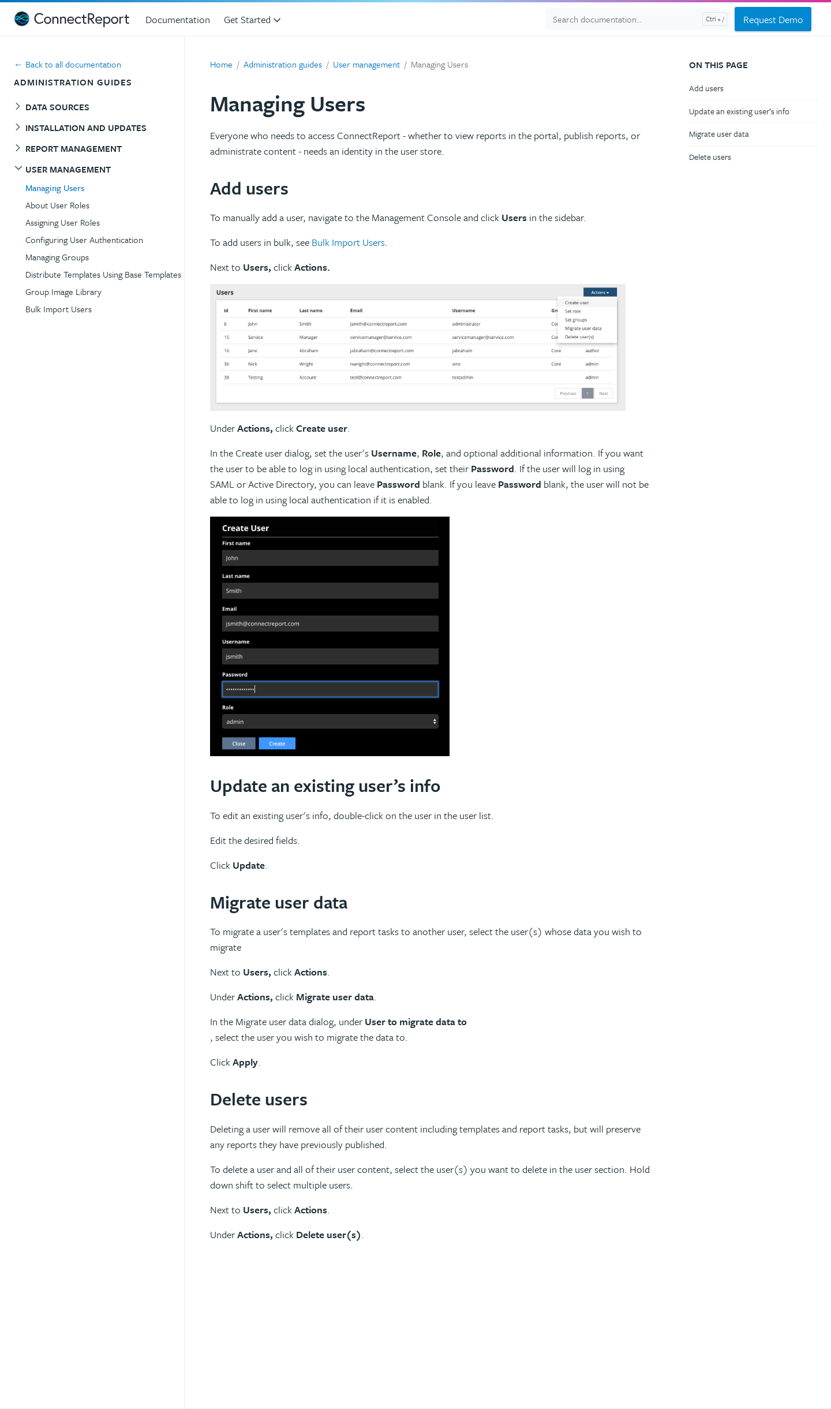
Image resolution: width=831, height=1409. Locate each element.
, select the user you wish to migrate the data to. (310, 1037)
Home (221, 64)
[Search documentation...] (637, 19)
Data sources (57, 106)
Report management (73, 148)
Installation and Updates (86, 127)
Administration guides (283, 64)
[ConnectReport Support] (71, 19)
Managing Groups (57, 257)
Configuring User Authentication (84, 239)
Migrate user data (719, 134)
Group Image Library (63, 291)
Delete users (710, 157)
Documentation (177, 19)
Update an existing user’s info (739, 111)
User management (68, 169)
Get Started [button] (253, 19)
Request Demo (773, 19)
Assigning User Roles (62, 222)
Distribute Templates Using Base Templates (103, 274)
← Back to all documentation (67, 64)
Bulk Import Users (58, 308)
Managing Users (54, 187)
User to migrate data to (416, 1021)
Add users (706, 88)
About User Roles (57, 205)
